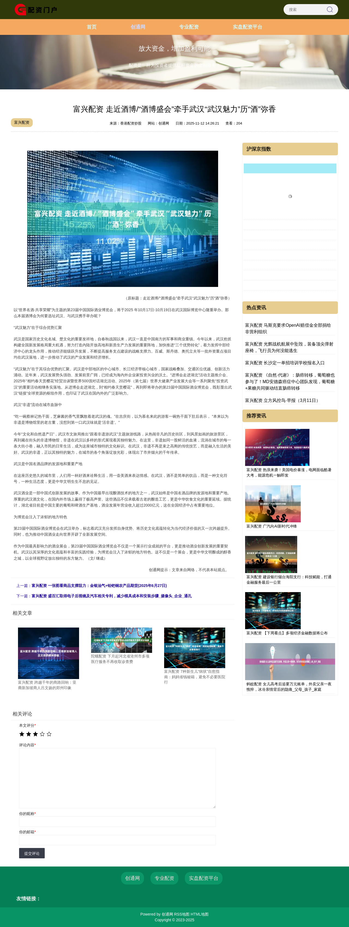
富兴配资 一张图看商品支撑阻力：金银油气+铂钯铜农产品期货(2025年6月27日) (99, 585)
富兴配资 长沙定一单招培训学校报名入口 (285, 362)
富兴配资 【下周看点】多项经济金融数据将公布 (287, 633)
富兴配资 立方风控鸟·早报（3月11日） (282, 400)
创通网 (138, 27)
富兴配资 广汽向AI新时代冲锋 (271, 526)
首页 (92, 27)
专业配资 (189, 27)
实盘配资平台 (247, 27)
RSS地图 (181, 914)
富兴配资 (21, 122)
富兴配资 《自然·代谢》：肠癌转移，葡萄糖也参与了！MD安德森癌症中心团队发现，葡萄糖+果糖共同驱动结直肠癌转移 (290, 381)
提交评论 (32, 853)
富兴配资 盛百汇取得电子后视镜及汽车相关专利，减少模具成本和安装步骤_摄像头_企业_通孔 (112, 596)
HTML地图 (200, 914)
